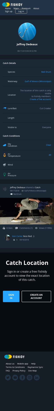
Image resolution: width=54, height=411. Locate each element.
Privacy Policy (19, 370)
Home (8, 8)
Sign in (11, 296)
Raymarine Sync (35, 367)
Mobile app (22, 363)
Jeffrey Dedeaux (17, 187)
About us (10, 363)
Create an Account (36, 296)
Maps (16, 8)
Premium (26, 8)
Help (33, 363)
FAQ (8, 370)
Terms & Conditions (15, 367)
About (36, 8)
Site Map (32, 370)
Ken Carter (17, 236)
